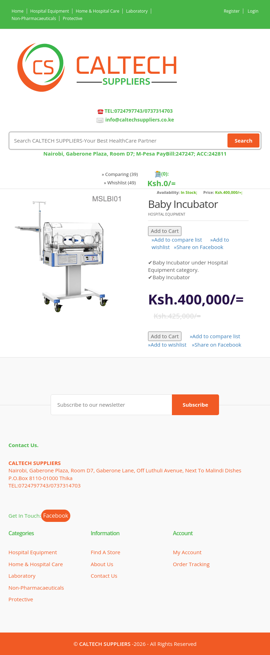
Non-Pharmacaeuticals (34, 18)
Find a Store (105, 552)
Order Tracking (191, 564)
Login (253, 11)
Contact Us (104, 575)
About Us (102, 564)
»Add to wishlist (167, 344)
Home (18, 11)
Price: (208, 192)
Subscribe (195, 404)
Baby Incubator (183, 204)
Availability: (168, 192)
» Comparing (120, 174)
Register (231, 11)
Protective (72, 18)
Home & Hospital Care (97, 11)
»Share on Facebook (199, 246)
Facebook (55, 515)
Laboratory (136, 11)
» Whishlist (120, 182)
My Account (187, 552)
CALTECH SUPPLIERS (104, 643)
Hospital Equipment (49, 11)
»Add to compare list (177, 239)
